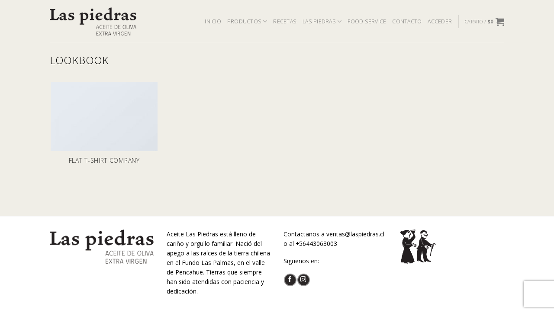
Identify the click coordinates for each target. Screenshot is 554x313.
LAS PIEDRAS (322, 21)
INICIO (213, 21)
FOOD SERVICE (367, 21)
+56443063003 (316, 243)
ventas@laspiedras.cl (355, 234)
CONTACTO (407, 21)
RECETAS (284, 21)
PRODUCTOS (247, 21)
